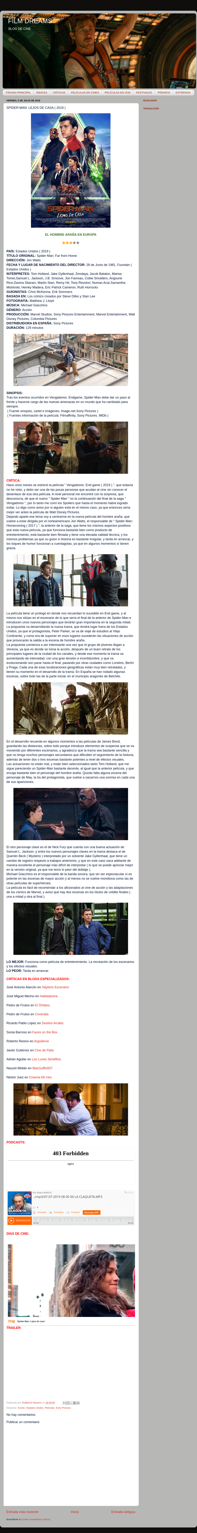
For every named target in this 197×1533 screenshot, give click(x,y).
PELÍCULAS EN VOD (117, 92)
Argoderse (41, 1041)
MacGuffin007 (42, 1068)
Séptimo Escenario (55, 987)
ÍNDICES (41, 92)
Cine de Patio (44, 1050)
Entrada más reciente (22, 1512)
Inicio (75, 1512)
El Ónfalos (42, 1005)
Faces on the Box (44, 1032)
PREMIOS (164, 92)
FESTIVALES (144, 92)
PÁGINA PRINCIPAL (18, 92)
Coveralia (42, 1014)
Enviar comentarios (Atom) (36, 1519)
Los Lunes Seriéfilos (46, 1059)
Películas (49, 1407)
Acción (21, 1407)
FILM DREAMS (30, 21)
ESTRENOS (183, 92)
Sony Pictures (63, 1407)
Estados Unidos (34, 1407)
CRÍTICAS (59, 92)
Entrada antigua (123, 1512)
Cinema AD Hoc (40, 1077)
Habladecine (49, 996)
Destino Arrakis (52, 1023)
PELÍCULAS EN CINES (85, 92)
